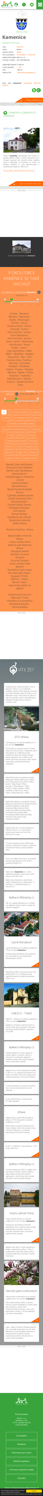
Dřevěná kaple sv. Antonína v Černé (20, 478)
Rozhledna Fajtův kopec (20, 569)
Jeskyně (9, 446)
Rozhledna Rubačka (19, 507)
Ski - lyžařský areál (22, 418)
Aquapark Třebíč (19, 576)
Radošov (29, 369)
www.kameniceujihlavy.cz (26, 72)
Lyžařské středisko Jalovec (20, 495)
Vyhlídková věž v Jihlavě (19, 517)
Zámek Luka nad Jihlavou (19, 470)
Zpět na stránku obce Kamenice (31, 183)
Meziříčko (19, 353)
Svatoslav (14, 375)
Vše (4, 412)
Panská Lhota (14, 360)
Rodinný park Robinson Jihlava (20, 546)
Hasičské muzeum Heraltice (19, 556)
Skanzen (36, 418)
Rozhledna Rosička (19, 603)
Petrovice (13, 363)
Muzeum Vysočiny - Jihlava (19, 529)
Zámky (20, 435)
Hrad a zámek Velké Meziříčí (20, 565)
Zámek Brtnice (19, 486)
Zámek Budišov (20, 607)
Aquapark (37, 412)
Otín (23, 357)
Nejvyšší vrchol (31, 446)
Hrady (11, 435)
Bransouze (23, 319)
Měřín (9, 353)
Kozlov (15, 347)
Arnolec (14, 313)
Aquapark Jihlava (19, 551)
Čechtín (15, 322)
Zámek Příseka (20, 483)
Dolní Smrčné (15, 332)
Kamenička (28, 83)
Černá (24, 322)
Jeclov (9, 341)
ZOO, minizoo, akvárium (19, 412)
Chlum (27, 326)
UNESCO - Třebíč (19, 579)
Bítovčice (13, 316)
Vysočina (20, 47)
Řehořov (37, 83)
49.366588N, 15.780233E (26, 55)
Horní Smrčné (15, 338)
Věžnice (27, 378)
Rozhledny (36, 429)
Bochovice (24, 316)
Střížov (29, 372)
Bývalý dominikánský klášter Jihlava (19, 522)
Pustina (19, 369)
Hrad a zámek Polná (19, 541)
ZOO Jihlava (19, 510)
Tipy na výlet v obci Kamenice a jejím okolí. (18, 170)
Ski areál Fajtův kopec (19, 572)
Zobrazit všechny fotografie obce (21, 256)
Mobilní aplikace (21, 1461)
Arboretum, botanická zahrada (15, 429)
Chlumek (14, 329)
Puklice (9, 369)
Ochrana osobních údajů (22, 1469)
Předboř (13, 366)
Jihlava (19, 52)
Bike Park (9, 452)
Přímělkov (24, 366)
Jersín (17, 341)
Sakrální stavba (30, 458)
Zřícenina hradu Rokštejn (19, 467)
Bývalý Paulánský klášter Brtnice (19, 491)
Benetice (24, 313)
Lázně (18, 446)
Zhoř (20, 384)
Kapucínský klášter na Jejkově (20, 587)
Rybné (21, 372)
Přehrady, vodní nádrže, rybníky (21, 423)
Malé (29, 350)
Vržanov (5, 85)
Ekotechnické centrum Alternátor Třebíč (19, 596)
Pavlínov (27, 360)
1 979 (19, 67)
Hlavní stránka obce (34, 100)
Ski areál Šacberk (20, 560)
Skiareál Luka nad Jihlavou (19, 464)
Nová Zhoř (13, 357)
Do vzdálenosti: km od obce (18, 292)
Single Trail (21, 452)
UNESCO (6, 418)
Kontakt (21, 1478)
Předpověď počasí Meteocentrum (23, 1488)
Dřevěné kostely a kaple (16, 441)
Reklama (21, 1444)
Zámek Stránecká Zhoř (20, 498)
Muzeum (33, 452)
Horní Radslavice (19, 335)
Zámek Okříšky (19, 514)
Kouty (27, 344)
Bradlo (12, 319)
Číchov (24, 329)
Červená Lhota (14, 326)
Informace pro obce (21, 1452)
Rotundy (33, 441)
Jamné (27, 338)
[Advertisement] (21, 214)
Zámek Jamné (19, 473)
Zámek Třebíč (19, 582)
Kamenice (14, 37)
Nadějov (30, 353)
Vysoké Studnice (25, 381)
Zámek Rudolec (19, 501)
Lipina (23, 347)
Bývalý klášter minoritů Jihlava (19, 537)
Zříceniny (30, 435)
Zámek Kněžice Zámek (19, 504)
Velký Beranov (14, 378)
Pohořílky (25, 363)
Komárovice (16, 344)
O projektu (21, 1435)
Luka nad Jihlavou (16, 350)
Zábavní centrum (13, 458)
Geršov (27, 332)
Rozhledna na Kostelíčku (19, 600)
